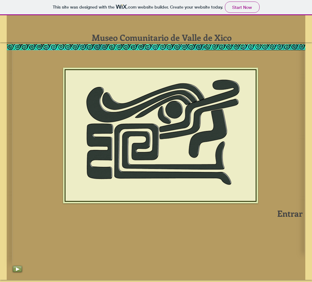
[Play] (17, 269)
